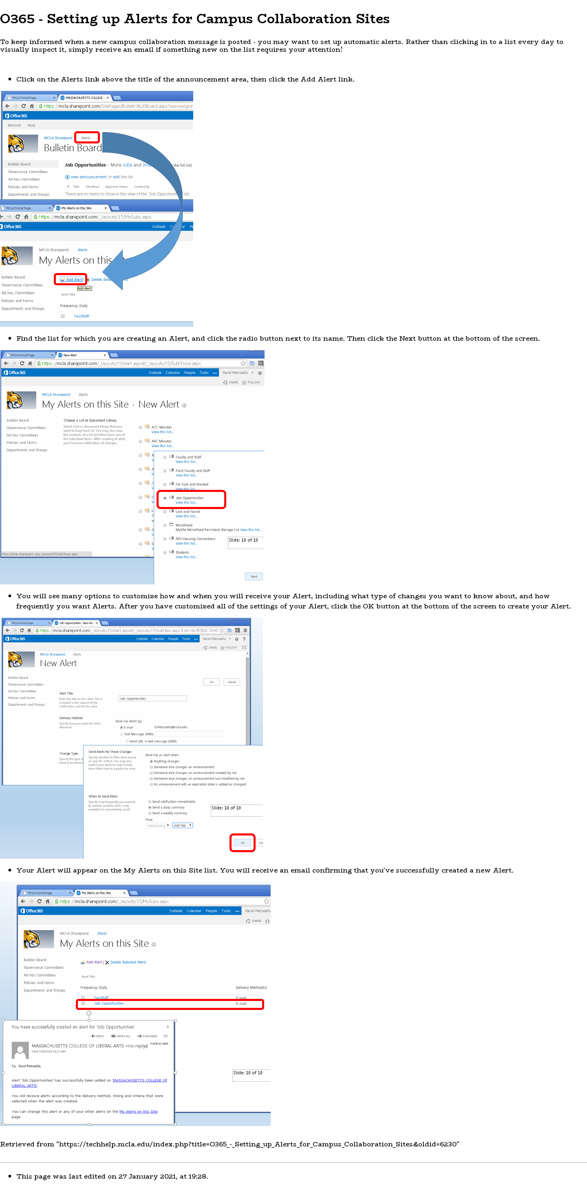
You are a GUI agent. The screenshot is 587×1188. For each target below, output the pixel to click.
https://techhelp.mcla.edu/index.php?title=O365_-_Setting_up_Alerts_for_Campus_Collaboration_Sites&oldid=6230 (258, 1144)
